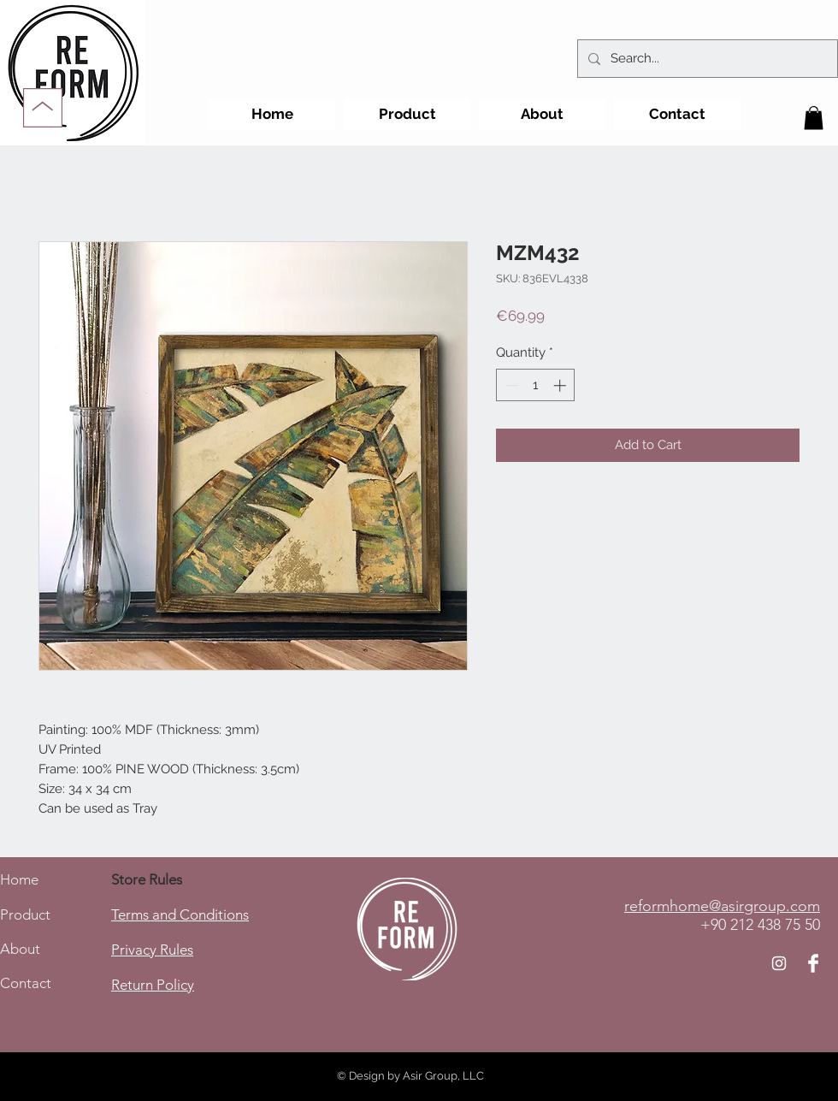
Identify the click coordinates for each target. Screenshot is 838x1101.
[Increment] (561, 385)
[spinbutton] (536, 385)
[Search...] (706, 58)
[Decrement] (510, 385)
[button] (813, 117)
